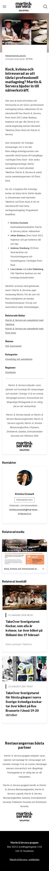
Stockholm (10, 372)
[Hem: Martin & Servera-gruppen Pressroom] (23, 7)
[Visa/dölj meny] (4, 6)
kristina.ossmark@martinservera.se (24, 509)
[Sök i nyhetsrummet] (45, 6)
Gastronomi (15, 345)
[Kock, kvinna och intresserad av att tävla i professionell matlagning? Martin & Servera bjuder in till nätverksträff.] (24, 552)
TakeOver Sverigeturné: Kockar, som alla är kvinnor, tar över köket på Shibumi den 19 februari (24, 628)
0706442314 (24, 513)
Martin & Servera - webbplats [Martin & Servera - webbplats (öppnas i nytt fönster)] (24, 859)
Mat (7, 345)
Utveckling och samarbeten (18, 359)
